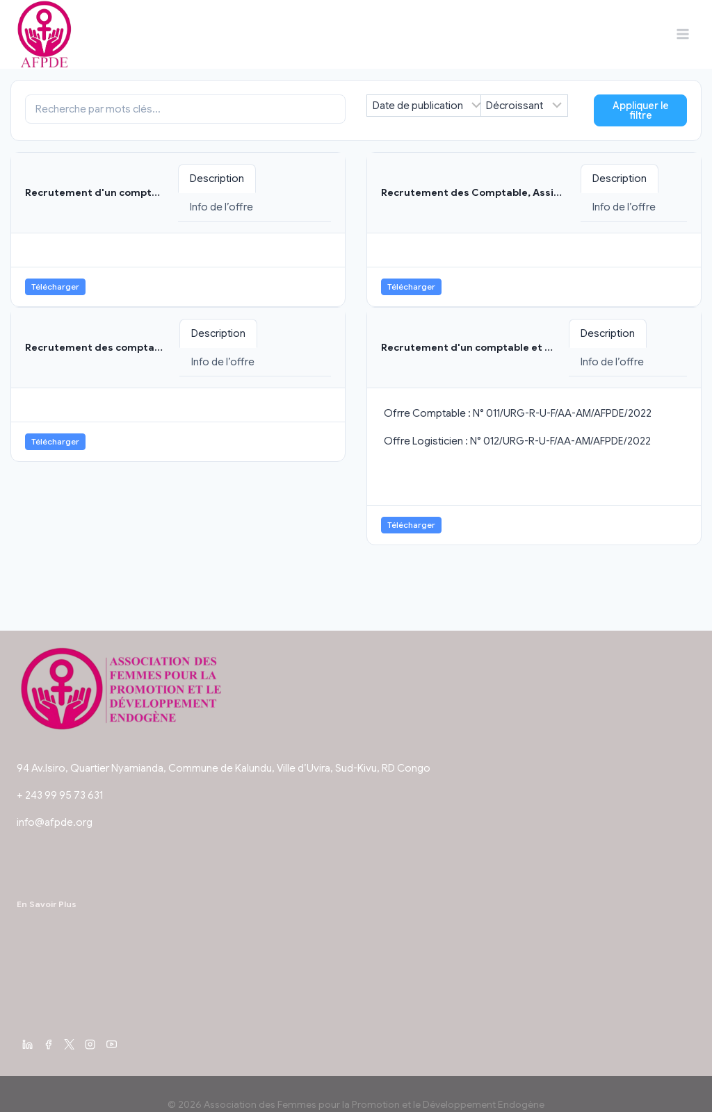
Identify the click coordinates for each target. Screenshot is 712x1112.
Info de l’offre (221, 207)
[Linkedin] (27, 1044)
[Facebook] (48, 1044)
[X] (69, 1044)
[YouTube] (111, 1044)
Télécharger (55, 286)
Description (217, 178)
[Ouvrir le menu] (682, 34)
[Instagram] (90, 1044)
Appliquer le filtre (641, 110)
